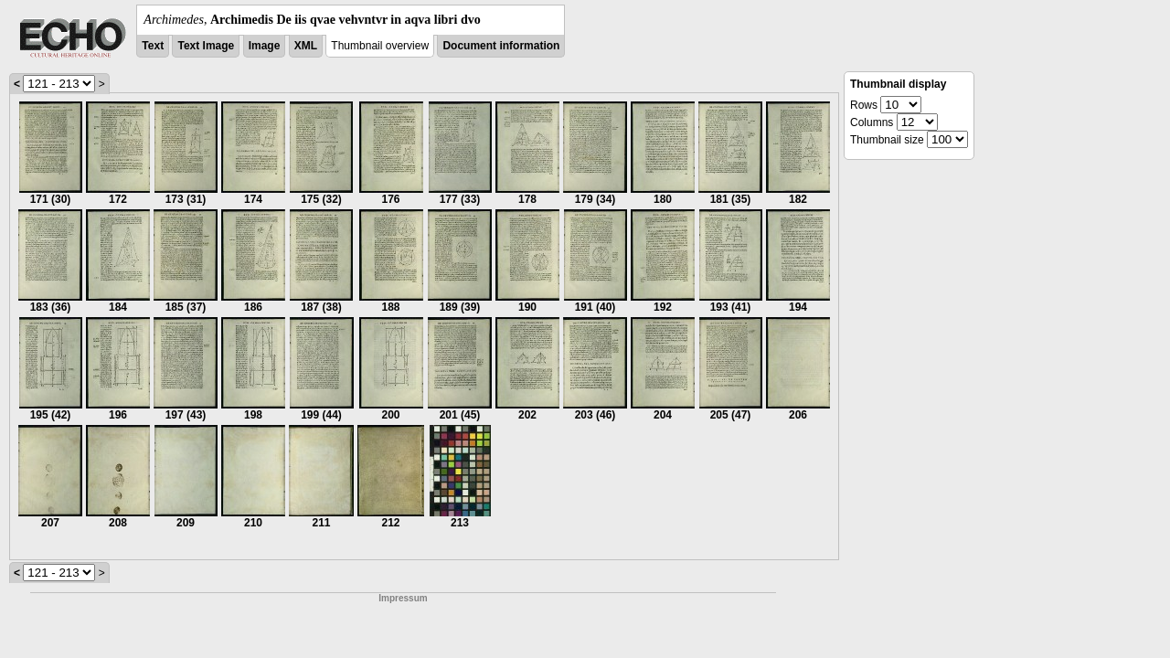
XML (305, 45)
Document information (500, 45)
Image (265, 45)
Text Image (205, 45)
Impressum (402, 598)
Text (153, 45)
